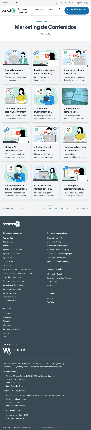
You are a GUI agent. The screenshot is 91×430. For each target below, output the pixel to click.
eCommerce (7, 325)
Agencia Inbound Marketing (13, 281)
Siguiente (83, 208)
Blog (61, 9)
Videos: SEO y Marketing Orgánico (61, 254)
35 (56, 209)
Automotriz (7, 317)
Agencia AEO (8, 242)
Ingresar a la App (82, 3)
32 (38, 209)
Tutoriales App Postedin (56, 258)
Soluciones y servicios (25, 10)
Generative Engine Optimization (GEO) (18, 269)
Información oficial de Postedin (59, 278)
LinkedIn (50, 298)
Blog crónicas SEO (54, 238)
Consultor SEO (8, 261)
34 (50, 209)
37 (68, 209)
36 (62, 209)
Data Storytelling (9, 293)
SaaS (5, 337)
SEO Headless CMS (10, 301)
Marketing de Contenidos (13, 285)
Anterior (7, 208)
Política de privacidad (49, 427)
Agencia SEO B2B (10, 258)
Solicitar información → (75, 10)
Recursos (51, 9)
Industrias (39, 9)
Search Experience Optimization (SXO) (18, 273)
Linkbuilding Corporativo (12, 277)
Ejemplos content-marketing (58, 261)
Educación (7, 321)
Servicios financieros (11, 329)
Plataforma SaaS (9, 297)
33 (44, 209)
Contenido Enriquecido (12, 289)
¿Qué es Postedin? (54, 274)
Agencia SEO (8, 238)
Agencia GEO (8, 246)
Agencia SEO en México (12, 250)
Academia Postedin (54, 242)
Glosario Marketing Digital (57, 246)
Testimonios (52, 282)
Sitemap (50, 286)
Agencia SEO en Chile (11, 254)
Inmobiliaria (7, 313)
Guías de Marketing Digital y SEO (60, 250)
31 (32, 209)
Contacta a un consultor (10, 3)
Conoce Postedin (67, 3)
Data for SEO (8, 265)
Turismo (6, 333)
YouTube (50, 302)
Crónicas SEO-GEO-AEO (45, 21)
